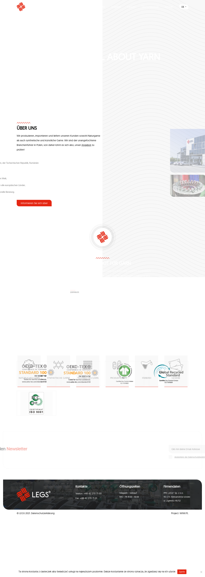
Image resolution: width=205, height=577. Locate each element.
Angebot (116, 6)
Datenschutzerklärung (43, 513)
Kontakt (169, 6)
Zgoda (182, 572)
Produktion (84, 6)
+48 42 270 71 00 (93, 493)
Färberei (100, 6)
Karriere (131, 6)
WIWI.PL (184, 513)
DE (183, 6)
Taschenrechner (150, 6)
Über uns (67, 6)
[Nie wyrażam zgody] (201, 571)
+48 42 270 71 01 (88, 498)
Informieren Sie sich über (34, 203)
